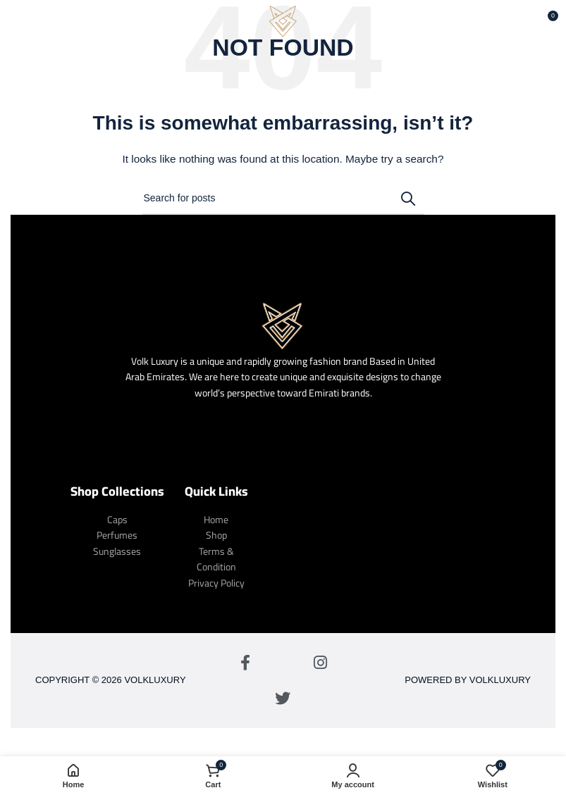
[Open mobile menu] (34, 21)
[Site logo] (283, 20)
